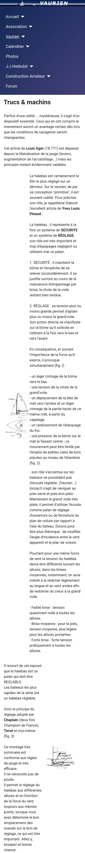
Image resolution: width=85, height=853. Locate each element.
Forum (11, 86)
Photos (12, 56)
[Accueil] (21, 17)
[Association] (29, 27)
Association (16, 26)
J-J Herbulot (17, 66)
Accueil (12, 16)
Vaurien (12, 36)
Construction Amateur (25, 76)
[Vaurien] (22, 36)
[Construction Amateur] (48, 76)
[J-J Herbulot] (30, 66)
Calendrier (15, 46)
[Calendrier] (26, 46)
